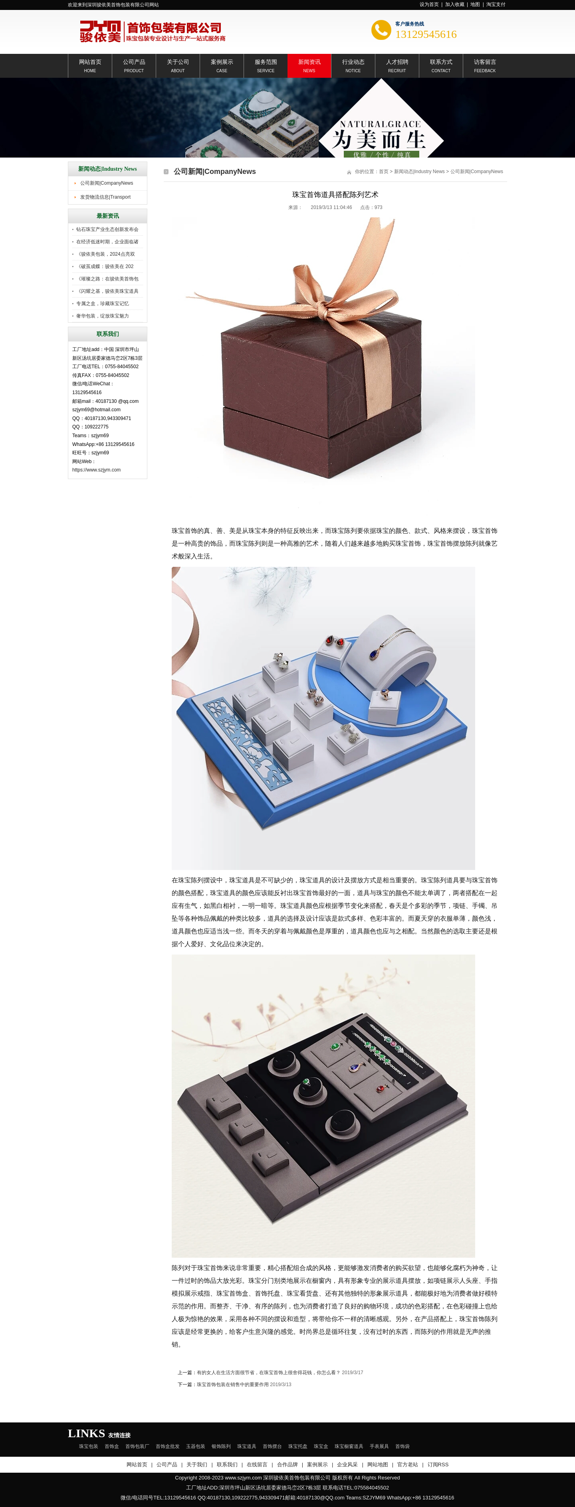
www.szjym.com (243, 1478)
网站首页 (90, 61)
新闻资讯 (309, 61)
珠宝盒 (321, 1446)
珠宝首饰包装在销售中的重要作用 (233, 1384)
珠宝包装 (88, 1446)
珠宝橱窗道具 (349, 1446)
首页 (384, 171)
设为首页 (429, 4)
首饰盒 (112, 1446)
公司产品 (134, 61)
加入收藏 (454, 4)
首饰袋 (402, 1446)
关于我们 (196, 1465)
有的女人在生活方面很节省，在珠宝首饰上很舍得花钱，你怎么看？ (269, 1372)
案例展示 (222, 61)
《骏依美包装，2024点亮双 (105, 254)
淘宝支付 (496, 4)
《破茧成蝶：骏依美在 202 (104, 266)
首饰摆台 (272, 1446)
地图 (475, 4)
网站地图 (377, 1465)
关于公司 (178, 61)
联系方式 (441, 61)
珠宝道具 (246, 1446)
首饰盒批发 (168, 1446)
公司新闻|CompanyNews (106, 183)
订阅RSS (438, 1465)
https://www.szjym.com (96, 470)
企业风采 (347, 1465)
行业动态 (353, 61)
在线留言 (257, 1465)
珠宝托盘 (297, 1446)
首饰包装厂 (137, 1446)
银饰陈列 (221, 1446)
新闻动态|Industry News (419, 171)
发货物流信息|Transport (105, 197)
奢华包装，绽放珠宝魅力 (102, 316)
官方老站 (407, 1465)
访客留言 (485, 61)
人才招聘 (397, 61)
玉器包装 (195, 1446)
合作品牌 (287, 1465)
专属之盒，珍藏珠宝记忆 (102, 303)
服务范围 (266, 61)
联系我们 (227, 1465)
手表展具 (379, 1446)
